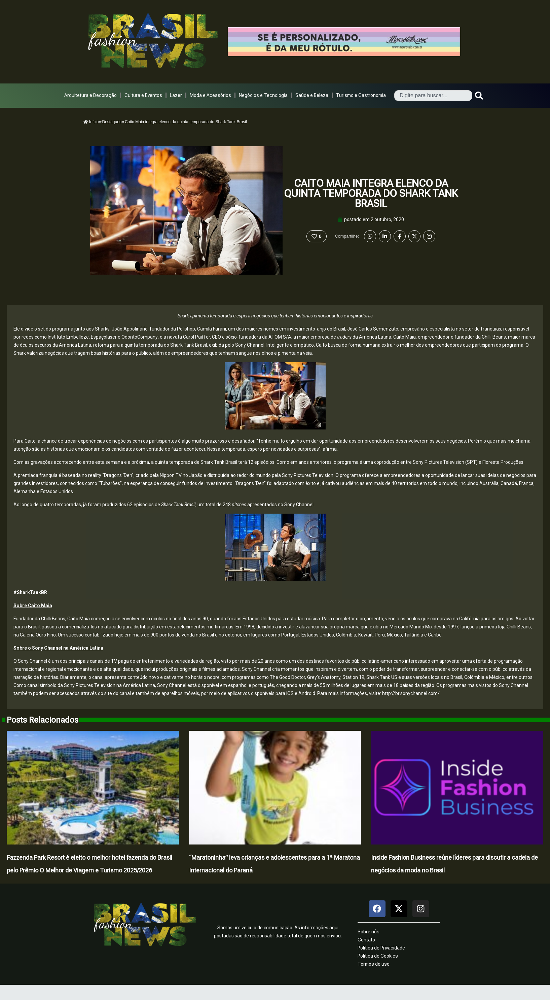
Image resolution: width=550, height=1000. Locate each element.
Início (91, 121)
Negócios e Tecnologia (263, 95)
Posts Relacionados (42, 720)
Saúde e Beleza (311, 95)
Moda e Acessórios (210, 95)
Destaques (111, 121)
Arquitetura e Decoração (90, 95)
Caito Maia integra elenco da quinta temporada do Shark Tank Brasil (371, 193)
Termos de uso (374, 964)
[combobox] (433, 95)
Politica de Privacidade (381, 948)
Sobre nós (368, 931)
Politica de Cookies (378, 956)
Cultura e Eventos (143, 95)
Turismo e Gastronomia (361, 95)
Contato (366, 939)
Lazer (176, 95)
